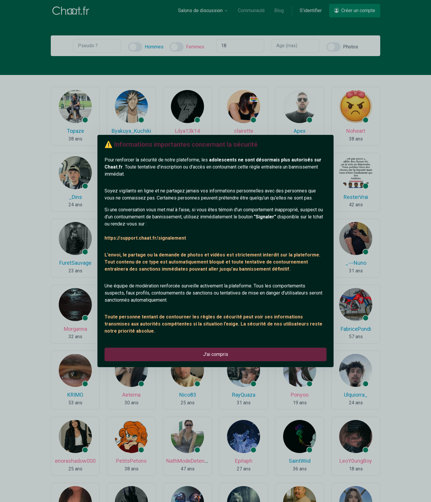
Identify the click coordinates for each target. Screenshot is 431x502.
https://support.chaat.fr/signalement (145, 238)
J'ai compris (215, 354)
